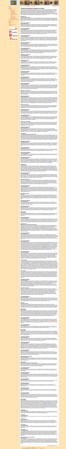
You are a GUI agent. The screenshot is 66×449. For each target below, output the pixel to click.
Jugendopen (12, 16)
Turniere (10, 9)
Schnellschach (13, 10)
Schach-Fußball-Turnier (14, 18)
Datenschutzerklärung (12, 24)
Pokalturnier (12, 12)
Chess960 (10, 20)
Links (10, 23)
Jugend (10, 21)
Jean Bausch (37, 448)
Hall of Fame (13, 17)
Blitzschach (12, 11)
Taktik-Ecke (10, 8)
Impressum (10, 25)
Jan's (11, 15)
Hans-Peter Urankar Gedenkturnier (14, 19)
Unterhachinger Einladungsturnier (13, 13)
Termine (10, 7)
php (43, 448)
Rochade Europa (55, 11)
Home (10, 6)
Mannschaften (11, 22)
